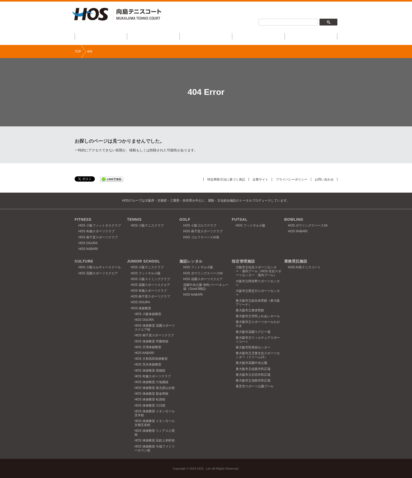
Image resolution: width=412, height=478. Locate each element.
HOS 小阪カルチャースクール (99, 267)
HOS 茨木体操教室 (148, 364)
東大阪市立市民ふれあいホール (258, 316)
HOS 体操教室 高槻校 (150, 370)
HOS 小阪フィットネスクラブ (99, 225)
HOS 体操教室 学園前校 (151, 341)
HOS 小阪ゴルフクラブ (199, 225)
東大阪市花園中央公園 (251, 363)
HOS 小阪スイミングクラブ (150, 279)
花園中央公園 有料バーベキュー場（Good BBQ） (205, 287)
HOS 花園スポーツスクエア (97, 273)
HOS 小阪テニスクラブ (147, 225)
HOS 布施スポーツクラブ (96, 231)
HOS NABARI (88, 249)
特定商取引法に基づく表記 (219, 179)
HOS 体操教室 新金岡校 (151, 393)
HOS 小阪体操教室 (148, 314)
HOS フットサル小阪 (250, 225)
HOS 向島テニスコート (304, 267)
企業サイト (255, 179)
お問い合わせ (323, 179)
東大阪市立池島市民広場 (253, 380)
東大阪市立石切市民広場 (253, 375)
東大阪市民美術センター (253, 347)
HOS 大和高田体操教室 (151, 359)
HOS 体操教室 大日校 (150, 405)
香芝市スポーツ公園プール (255, 386)
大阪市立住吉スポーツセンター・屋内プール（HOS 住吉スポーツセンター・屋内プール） (258, 271)
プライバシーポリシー (289, 179)
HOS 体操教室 (141, 308)
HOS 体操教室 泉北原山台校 (155, 388)
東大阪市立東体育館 (250, 310)
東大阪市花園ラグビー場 (253, 332)
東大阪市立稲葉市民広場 (253, 369)
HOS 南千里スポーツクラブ (97, 237)
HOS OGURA (87, 243)
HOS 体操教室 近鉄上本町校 (155, 440)
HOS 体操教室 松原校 (150, 399)
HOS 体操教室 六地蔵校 (151, 382)
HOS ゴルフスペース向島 (201, 237)
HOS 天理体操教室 (148, 347)
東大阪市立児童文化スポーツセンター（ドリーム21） (258, 355)
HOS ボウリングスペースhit (307, 225)
